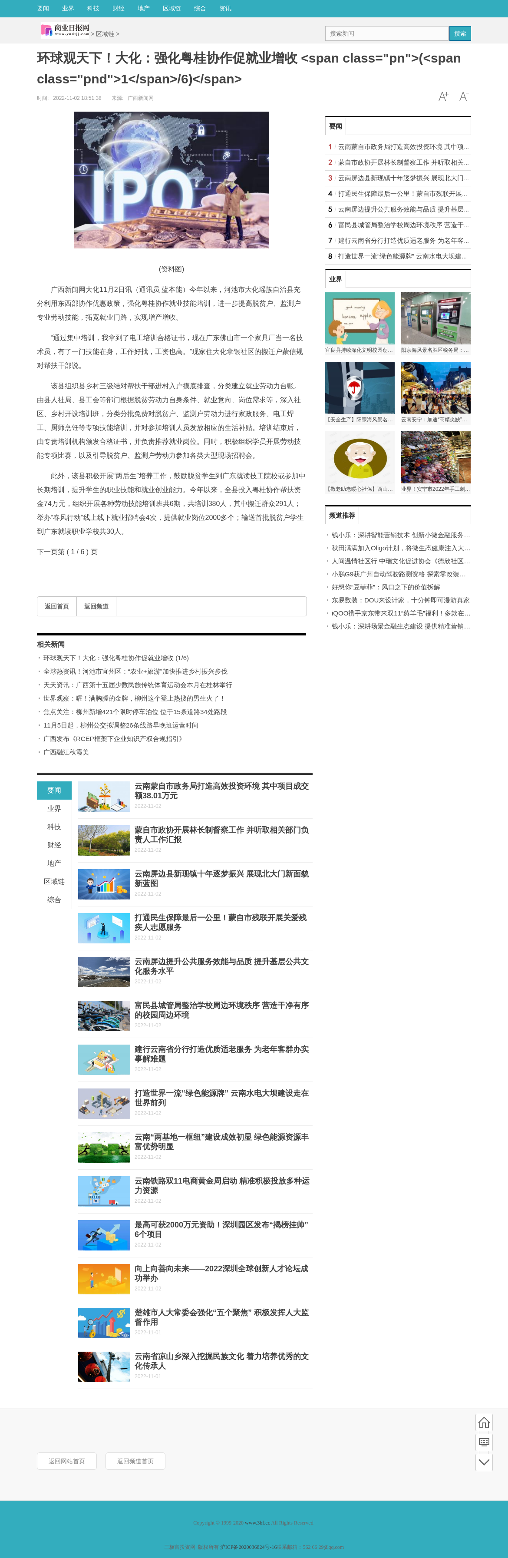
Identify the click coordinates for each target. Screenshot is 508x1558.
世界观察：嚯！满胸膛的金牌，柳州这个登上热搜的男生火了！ (134, 698)
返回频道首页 (135, 1461)
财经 (118, 8)
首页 (484, 1422)
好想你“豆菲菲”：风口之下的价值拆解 (386, 587)
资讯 (225, 8)
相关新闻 (51, 644)
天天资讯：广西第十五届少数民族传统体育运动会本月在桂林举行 (137, 684)
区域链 (172, 8)
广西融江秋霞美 (66, 752)
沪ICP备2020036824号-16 (248, 1547)
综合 (200, 8)
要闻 (43, 8)
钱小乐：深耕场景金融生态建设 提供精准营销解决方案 (411, 626)
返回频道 (96, 606)
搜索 (460, 33)
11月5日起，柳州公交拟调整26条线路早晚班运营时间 (120, 725)
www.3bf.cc (257, 1523)
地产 (144, 8)
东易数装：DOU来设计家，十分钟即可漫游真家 (401, 600)
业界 (68, 8)
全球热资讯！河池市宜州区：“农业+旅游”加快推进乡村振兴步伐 (135, 671)
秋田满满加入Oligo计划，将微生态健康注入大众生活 (408, 548)
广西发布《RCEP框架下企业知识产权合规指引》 (114, 738)
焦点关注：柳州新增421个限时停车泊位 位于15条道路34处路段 (135, 711)
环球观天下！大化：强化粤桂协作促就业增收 (116, 658)
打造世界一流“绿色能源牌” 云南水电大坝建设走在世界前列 (422, 256)
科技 (93, 8)
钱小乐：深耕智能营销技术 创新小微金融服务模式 (404, 535)
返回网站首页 (67, 1461)
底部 (484, 1462)
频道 (484, 1442)
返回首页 (57, 606)
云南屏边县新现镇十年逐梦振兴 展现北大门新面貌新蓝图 (420, 178)
